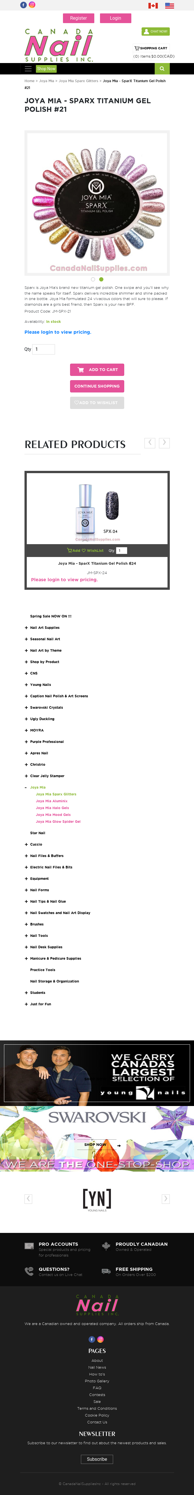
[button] (93, 280)
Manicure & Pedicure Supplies (55, 958)
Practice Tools (42, 970)
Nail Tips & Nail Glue (48, 901)
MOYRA (37, 730)
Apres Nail (39, 753)
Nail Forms (39, 890)
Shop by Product (44, 662)
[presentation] (149, 443)
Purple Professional (47, 742)
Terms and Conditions (97, 1408)
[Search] (162, 68)
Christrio (37, 764)
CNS (34, 673)
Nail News (97, 1367)
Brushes (37, 924)
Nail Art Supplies (45, 627)
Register (78, 18)
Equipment (39, 878)
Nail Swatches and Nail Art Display (60, 913)
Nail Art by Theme (46, 650)
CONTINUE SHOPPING (97, 386)
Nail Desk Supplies (46, 947)
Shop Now (46, 68)
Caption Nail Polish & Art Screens (59, 696)
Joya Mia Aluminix (52, 801)
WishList (93, 550)
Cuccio (36, 844)
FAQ (97, 1388)
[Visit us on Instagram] (101, 1339)
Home (29, 81)
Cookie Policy (97, 1415)
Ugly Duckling (42, 719)
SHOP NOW (95, 1079)
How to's (97, 1374)
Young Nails (40, 684)
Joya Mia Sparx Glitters (78, 81)
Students (37, 992)
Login (115, 18)
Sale (97, 1401)
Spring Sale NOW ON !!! (51, 616)
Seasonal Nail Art (45, 639)
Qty (27, 349)
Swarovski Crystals (46, 707)
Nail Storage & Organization (54, 981)
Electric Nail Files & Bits (51, 867)
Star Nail (37, 833)
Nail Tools (39, 935)
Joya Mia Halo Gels (52, 808)
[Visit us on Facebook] (93, 1339)
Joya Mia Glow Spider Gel (58, 821)
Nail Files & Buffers (47, 856)
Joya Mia (46, 81)
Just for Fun (40, 1004)
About (97, 1360)
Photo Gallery (97, 1381)
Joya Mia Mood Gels (53, 815)
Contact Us (97, 1422)
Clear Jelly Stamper (47, 776)
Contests (97, 1395)
